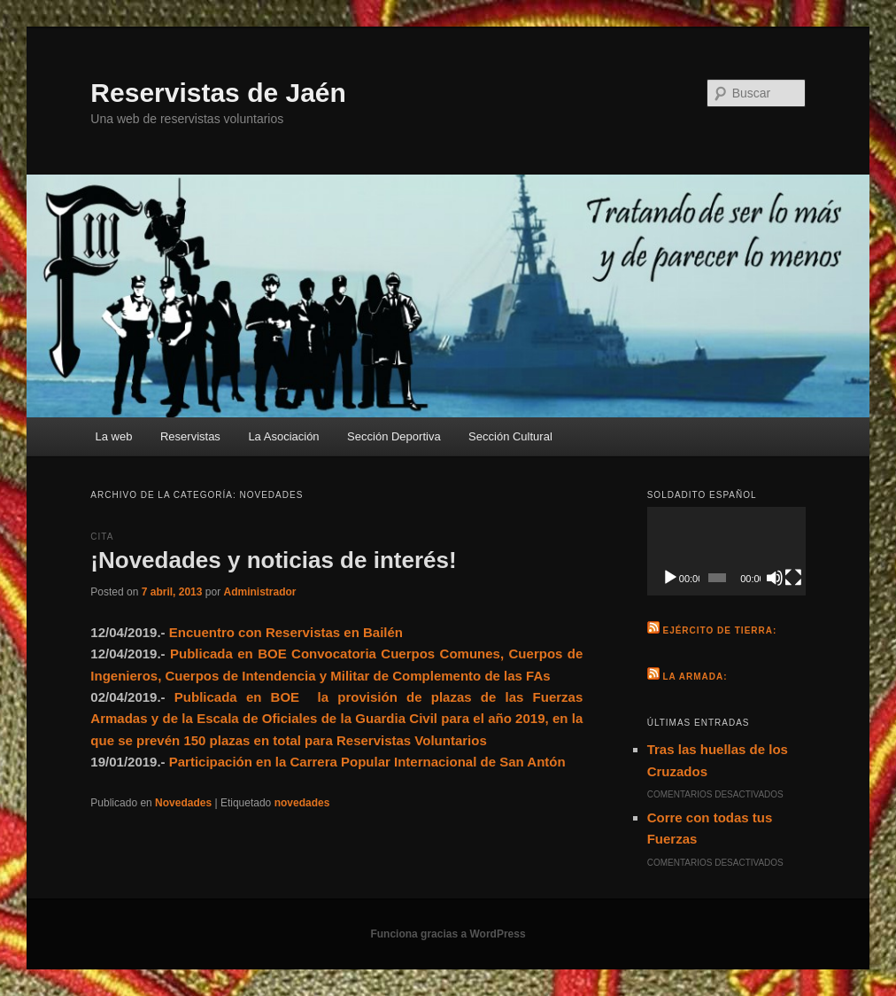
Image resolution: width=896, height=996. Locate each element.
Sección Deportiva (394, 436)
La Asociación (283, 436)
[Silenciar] (775, 578)
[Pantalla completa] (793, 578)
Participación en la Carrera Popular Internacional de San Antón (367, 761)
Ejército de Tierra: (719, 630)
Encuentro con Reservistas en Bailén (286, 632)
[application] (726, 551)
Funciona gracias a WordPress (447, 934)
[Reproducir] (670, 578)
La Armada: (694, 676)
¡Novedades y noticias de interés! (273, 560)
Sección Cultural (510, 436)
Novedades (183, 803)
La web (114, 436)
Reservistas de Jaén (218, 92)
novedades (302, 803)
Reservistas (190, 436)
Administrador (259, 592)
